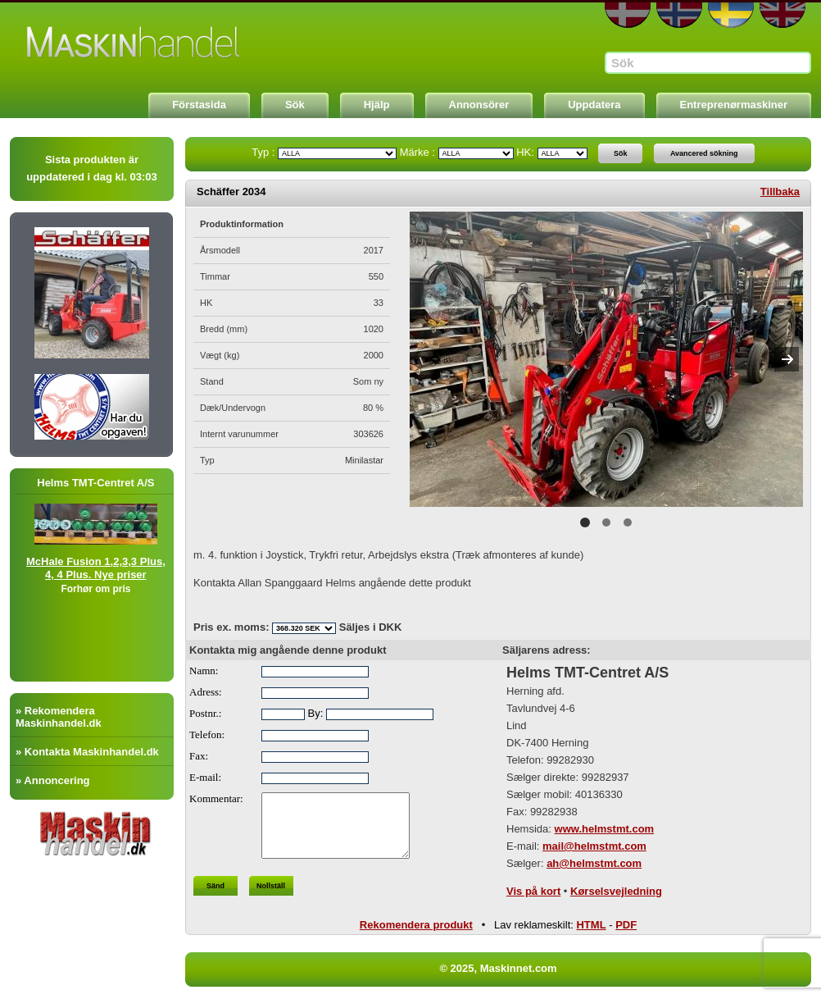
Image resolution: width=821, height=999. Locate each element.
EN (782, 15)
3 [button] (628, 522)
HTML (591, 929)
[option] (606, 359)
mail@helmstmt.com (594, 846)
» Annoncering (53, 780)
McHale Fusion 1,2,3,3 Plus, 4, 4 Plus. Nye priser (109, 568)
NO (679, 15)
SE (731, 15)
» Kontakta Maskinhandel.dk (87, 752)
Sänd (215, 898)
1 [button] (585, 522)
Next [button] (786, 359)
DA (628, 15)
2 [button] (606, 522)
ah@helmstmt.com (594, 863)
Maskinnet (134, 42)
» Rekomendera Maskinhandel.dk (59, 717)
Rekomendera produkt (416, 929)
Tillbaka (780, 191)
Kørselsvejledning (616, 891)
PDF (626, 929)
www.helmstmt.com (605, 829)
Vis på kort (533, 891)
